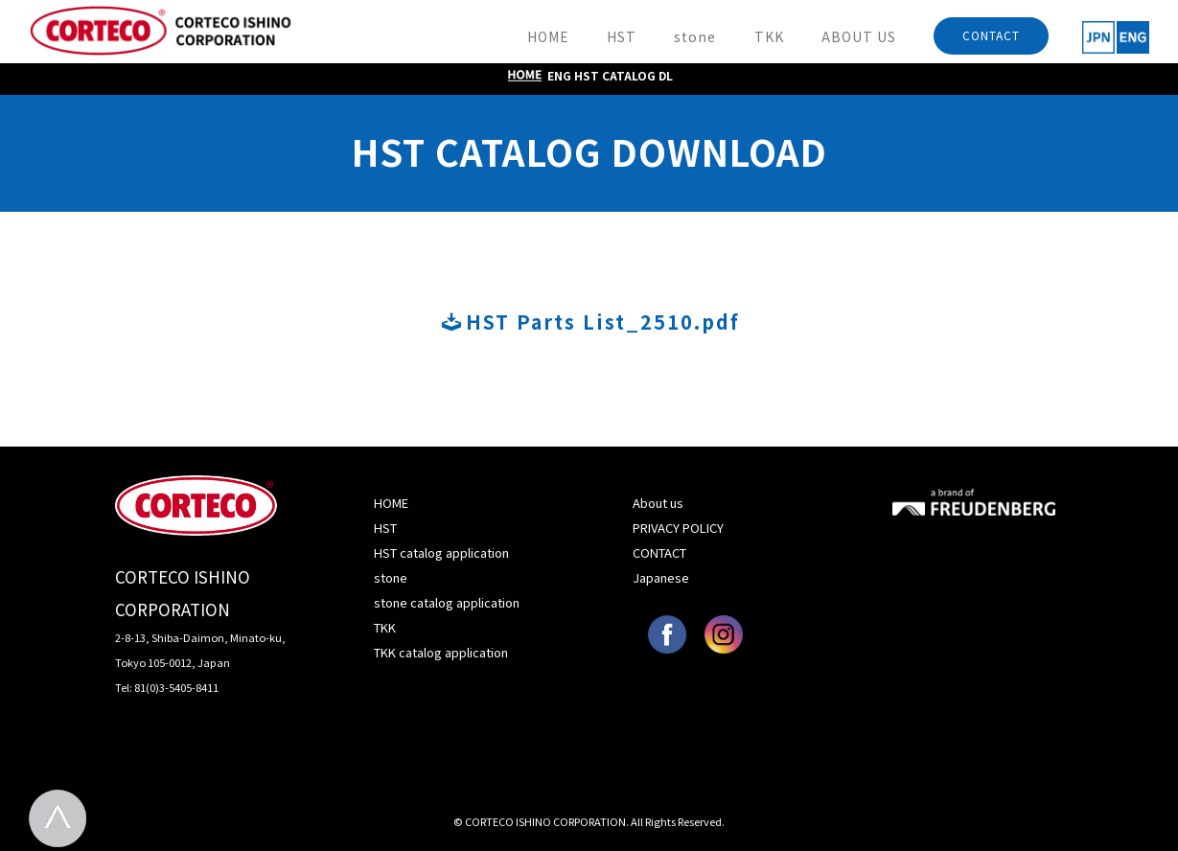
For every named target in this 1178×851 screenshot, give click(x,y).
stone (695, 36)
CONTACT (991, 35)
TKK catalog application (441, 652)
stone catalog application (447, 602)
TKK (769, 36)
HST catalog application (441, 552)
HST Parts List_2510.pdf (591, 321)
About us (658, 503)
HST (621, 36)
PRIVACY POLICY (678, 527)
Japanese (661, 577)
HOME (548, 36)
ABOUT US (858, 36)
